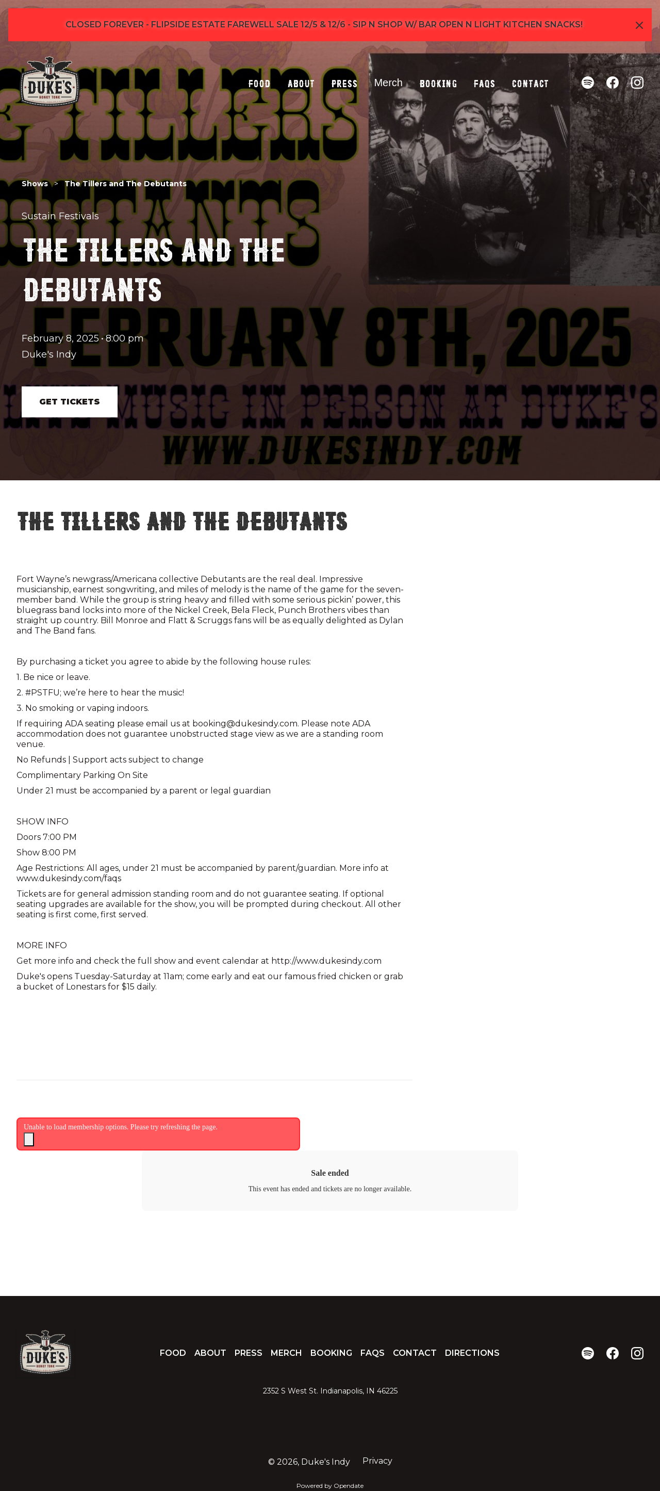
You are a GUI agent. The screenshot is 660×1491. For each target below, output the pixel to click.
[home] (49, 83)
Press (344, 82)
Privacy (377, 1461)
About (301, 82)
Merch (388, 82)
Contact (530, 82)
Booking (438, 82)
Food (259, 82)
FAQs (484, 82)
